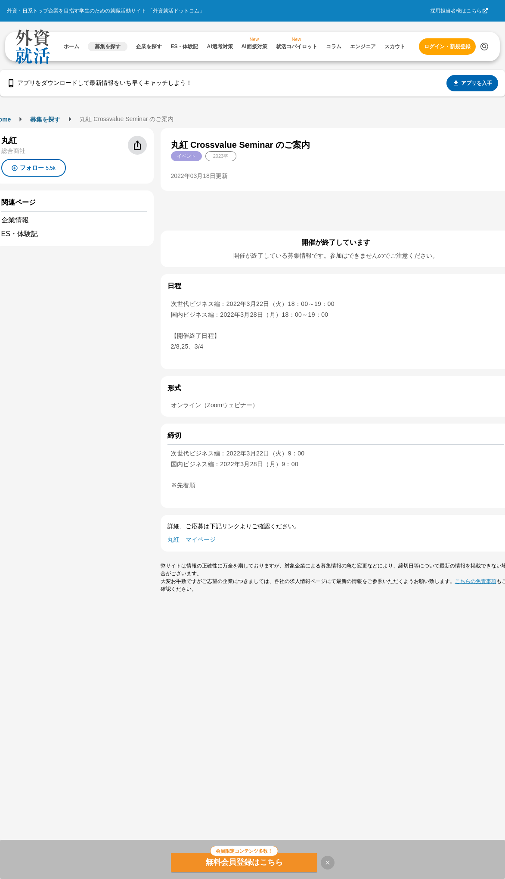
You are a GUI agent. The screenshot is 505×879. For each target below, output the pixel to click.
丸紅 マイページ (191, 539)
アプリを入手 (472, 83)
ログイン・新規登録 (447, 47)
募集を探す (45, 119)
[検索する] (484, 46)
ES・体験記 (19, 233)
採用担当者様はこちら (456, 11)
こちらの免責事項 (475, 581)
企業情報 (15, 220)
